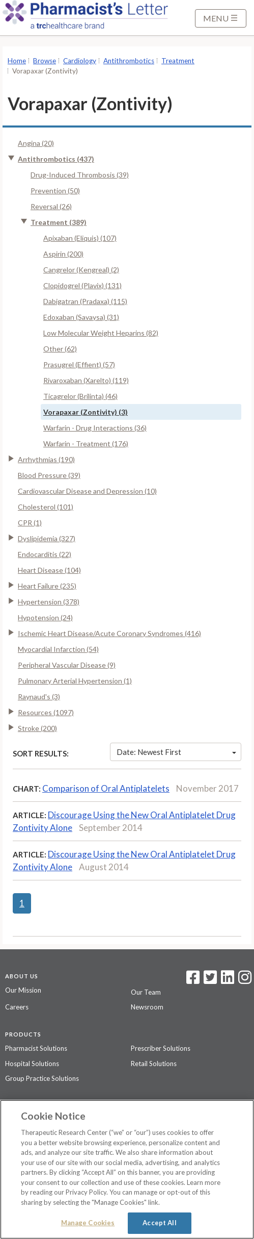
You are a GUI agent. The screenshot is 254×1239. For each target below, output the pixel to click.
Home (17, 61)
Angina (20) (36, 143)
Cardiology (79, 61)
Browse (44, 61)
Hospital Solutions (32, 1063)
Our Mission (23, 990)
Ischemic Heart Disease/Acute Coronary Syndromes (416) (109, 633)
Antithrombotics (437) (56, 159)
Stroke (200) (37, 728)
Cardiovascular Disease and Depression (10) (87, 491)
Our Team (146, 992)
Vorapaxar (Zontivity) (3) (85, 412)
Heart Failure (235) (47, 585)
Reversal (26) (51, 206)
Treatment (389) (59, 222)
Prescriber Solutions (160, 1048)
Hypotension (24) (45, 617)
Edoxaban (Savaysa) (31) (81, 317)
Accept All (159, 1223)
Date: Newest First (176, 751)
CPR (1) (30, 522)
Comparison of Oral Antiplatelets (106, 788)
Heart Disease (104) (49, 570)
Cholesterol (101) (45, 506)
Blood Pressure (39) (49, 475)
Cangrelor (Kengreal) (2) (81, 269)
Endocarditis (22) (44, 554)
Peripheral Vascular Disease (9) (67, 665)
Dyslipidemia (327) (46, 538)
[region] (127, 1169)
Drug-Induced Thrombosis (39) (80, 174)
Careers (17, 1007)
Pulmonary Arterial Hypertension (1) (75, 680)
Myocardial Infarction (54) (58, 649)
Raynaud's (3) (39, 696)
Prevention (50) (55, 190)
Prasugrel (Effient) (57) (79, 364)
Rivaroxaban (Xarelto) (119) (86, 380)
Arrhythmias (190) (46, 459)
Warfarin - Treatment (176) (85, 443)
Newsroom (147, 1007)
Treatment (177, 61)
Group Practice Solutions (42, 1078)
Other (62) (60, 348)
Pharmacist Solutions (36, 1048)
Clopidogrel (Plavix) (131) (82, 285)
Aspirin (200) (63, 253)
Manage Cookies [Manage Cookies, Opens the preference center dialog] (88, 1223)
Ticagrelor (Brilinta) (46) (80, 396)
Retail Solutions (154, 1063)
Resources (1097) (46, 712)
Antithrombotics (128, 61)
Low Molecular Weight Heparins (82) (100, 332)
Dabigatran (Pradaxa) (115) (85, 301)
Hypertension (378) (48, 601)
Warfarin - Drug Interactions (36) (95, 427)
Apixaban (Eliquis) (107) (80, 238)
